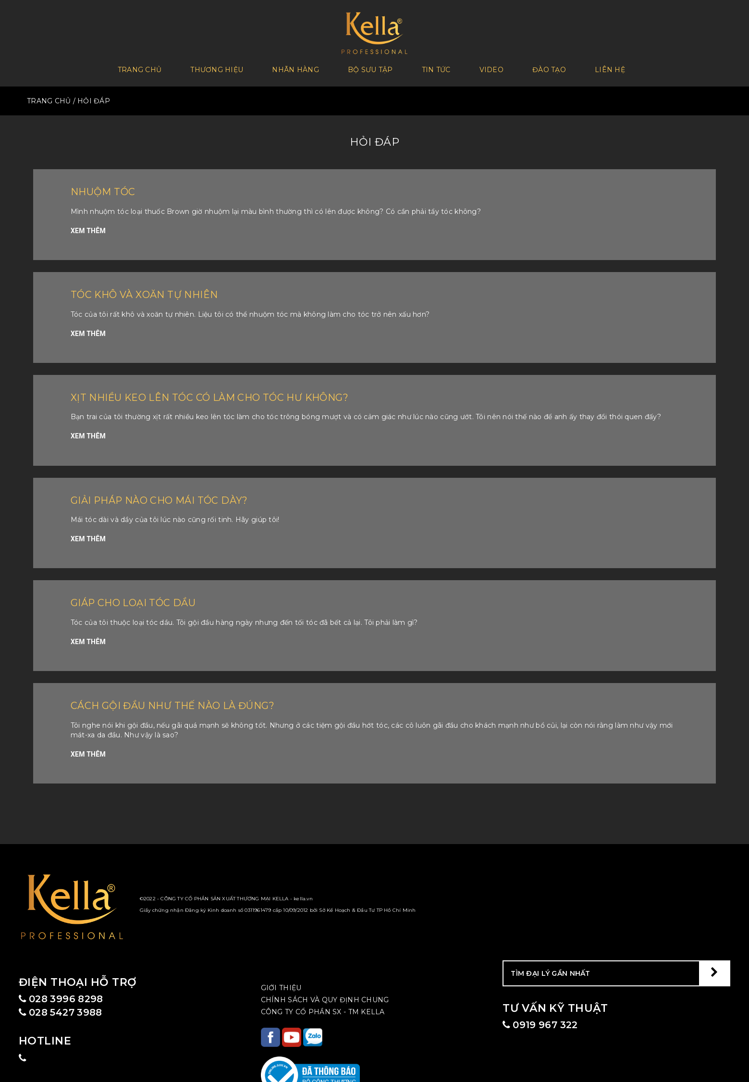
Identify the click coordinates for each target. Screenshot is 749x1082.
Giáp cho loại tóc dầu (141, 598)
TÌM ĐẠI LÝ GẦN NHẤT (550, 969)
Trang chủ (140, 67)
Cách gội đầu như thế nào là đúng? (187, 701)
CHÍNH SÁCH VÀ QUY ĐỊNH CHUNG (325, 995)
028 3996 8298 (66, 995)
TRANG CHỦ (49, 96)
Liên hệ (610, 67)
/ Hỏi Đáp (92, 96)
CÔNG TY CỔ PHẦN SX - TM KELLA (323, 1007)
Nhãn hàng (295, 67)
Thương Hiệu (216, 67)
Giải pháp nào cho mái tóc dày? (172, 495)
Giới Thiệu (281, 983)
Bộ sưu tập (370, 67)
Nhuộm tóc (107, 187)
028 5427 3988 (66, 1010)
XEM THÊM (88, 226)
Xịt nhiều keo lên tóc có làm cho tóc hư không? (228, 392)
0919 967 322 (544, 1021)
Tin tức (436, 67)
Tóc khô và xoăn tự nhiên (154, 290)
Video (491, 67)
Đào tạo (549, 67)
